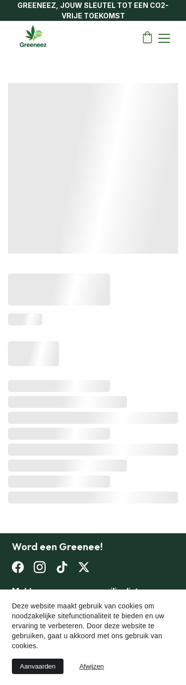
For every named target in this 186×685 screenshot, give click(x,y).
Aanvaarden (38, 666)
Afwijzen (91, 666)
